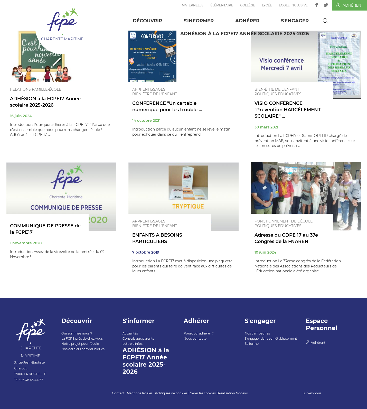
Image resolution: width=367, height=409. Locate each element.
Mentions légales (140, 393)
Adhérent (349, 5)
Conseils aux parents (138, 338)
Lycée (267, 5)
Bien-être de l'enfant (154, 94)
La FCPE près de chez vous (82, 338)
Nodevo (242, 393)
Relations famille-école (35, 89)
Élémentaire (221, 5)
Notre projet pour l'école (80, 344)
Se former (252, 344)
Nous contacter (196, 338)
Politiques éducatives (278, 94)
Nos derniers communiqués (83, 349)
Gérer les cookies (203, 393)
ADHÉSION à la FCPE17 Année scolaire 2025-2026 (244, 33)
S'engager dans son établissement (271, 338)
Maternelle (192, 5)
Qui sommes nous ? (76, 333)
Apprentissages (148, 89)
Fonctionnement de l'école (284, 221)
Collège (247, 5)
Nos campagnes (257, 333)
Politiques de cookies (171, 393)
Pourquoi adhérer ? (199, 333)
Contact (118, 393)
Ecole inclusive (293, 5)
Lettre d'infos (133, 344)
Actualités (130, 333)
